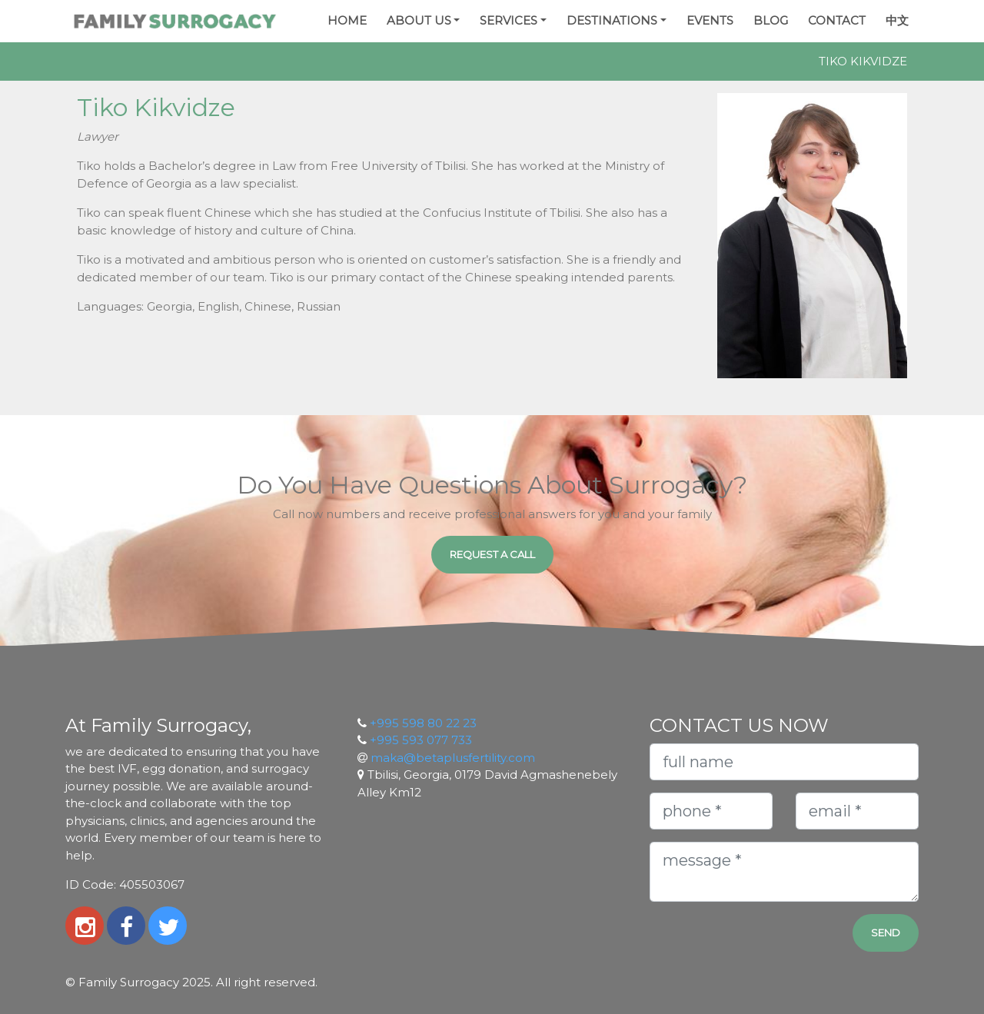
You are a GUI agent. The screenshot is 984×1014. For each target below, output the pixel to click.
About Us (419, 20)
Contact (837, 20)
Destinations (612, 20)
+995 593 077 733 (421, 740)
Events (709, 20)
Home (347, 20)
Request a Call (492, 554)
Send (885, 932)
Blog (770, 20)
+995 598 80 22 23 (423, 723)
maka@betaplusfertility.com (453, 757)
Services (508, 20)
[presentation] (739, 937)
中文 (897, 20)
